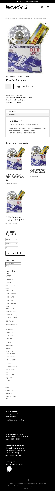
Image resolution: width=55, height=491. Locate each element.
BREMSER (8, 282)
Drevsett (18, 100)
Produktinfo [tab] (12, 115)
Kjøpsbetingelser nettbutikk (14, 448)
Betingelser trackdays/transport (15, 450)
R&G (6, 384)
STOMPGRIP (9, 390)
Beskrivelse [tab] (12, 111)
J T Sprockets (18, 102)
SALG (7, 387)
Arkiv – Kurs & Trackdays (13, 455)
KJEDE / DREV (13, 18)
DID (11, 102)
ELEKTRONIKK (10, 321)
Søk (7, 266)
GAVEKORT (9, 333)
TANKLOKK (9, 393)
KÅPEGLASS (9, 345)
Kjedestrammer (12, 366)
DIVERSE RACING (11, 318)
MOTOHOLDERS (10, 369)
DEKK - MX (9, 300)
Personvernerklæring (12, 453)
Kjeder (9, 363)
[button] (46, 24)
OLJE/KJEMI (9, 378)
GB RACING (9, 336)
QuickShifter (9, 381)
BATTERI (8, 276)
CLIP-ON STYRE (10, 285)
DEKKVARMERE (10, 312)
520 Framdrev (11, 357)
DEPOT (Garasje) (11, 315)
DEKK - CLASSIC (10, 294)
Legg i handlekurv (24, 86)
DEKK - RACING (10, 303)
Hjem (7, 18)
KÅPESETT (8, 348)
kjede (23, 100)
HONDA (8, 342)
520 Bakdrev (11, 354)
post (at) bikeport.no (17, 434)
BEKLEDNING (9, 279)
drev (12, 100)
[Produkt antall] (8, 86)
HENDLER (8, 339)
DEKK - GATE (9, 297)
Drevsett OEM (23, 18)
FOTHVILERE (9, 330)
